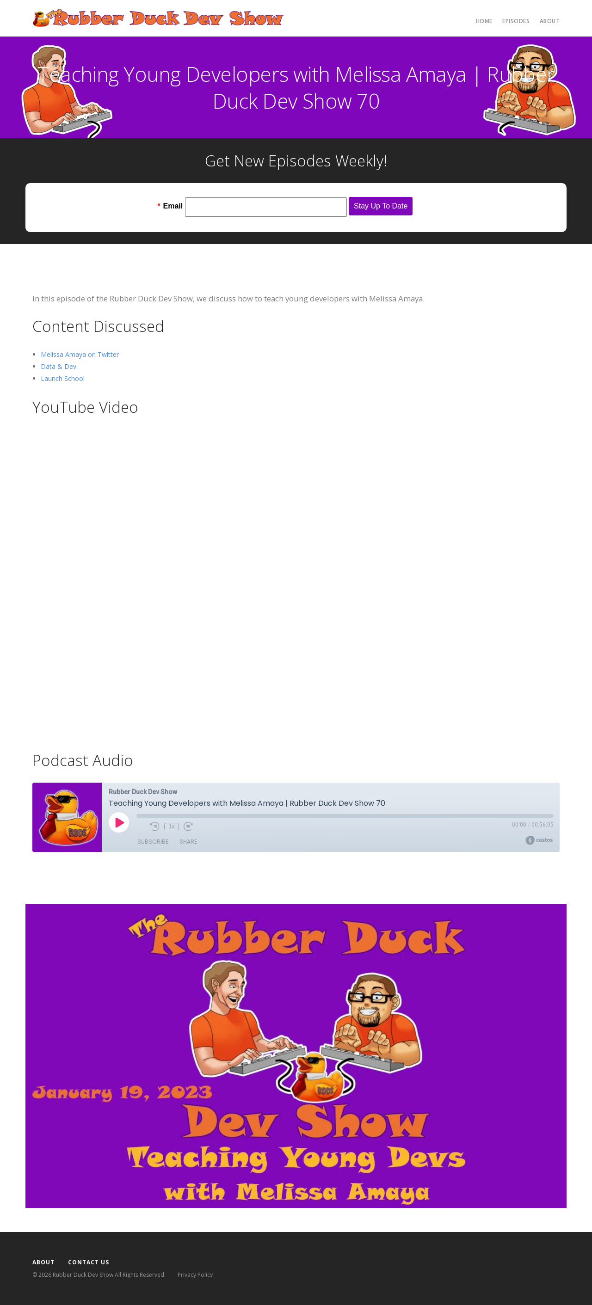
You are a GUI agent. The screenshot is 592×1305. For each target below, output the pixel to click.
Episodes (516, 21)
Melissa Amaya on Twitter (80, 354)
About (550, 21)
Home (484, 21)
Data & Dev (58, 366)
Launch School (63, 378)
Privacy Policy (195, 1275)
